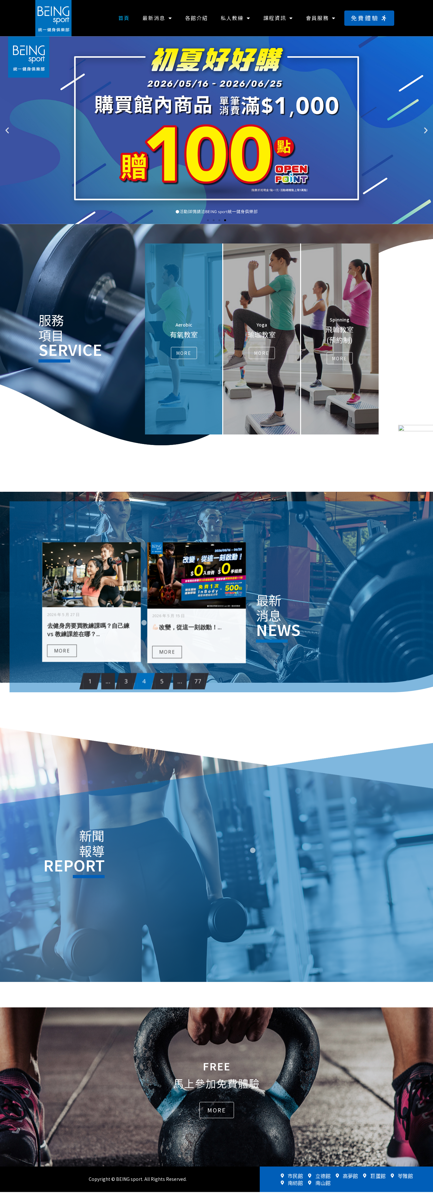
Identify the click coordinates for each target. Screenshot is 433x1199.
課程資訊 (278, 18)
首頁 (124, 18)
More (183, 353)
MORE (117, 630)
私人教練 (236, 18)
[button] (369, 18)
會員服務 (321, 18)
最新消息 (157, 18)
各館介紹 (196, 18)
